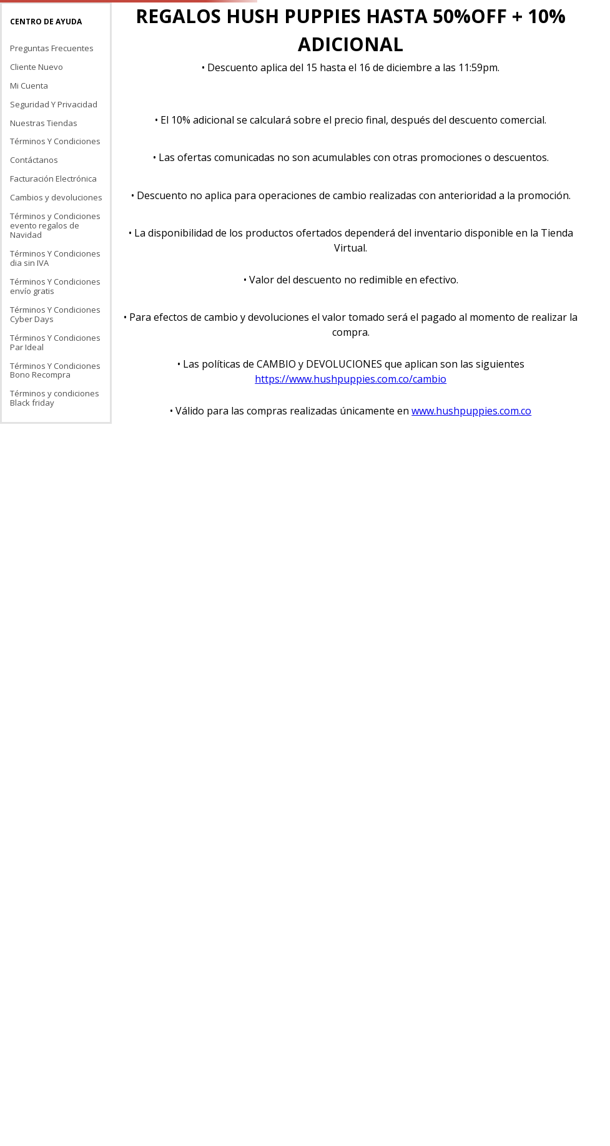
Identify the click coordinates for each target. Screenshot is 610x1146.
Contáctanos (34, 159)
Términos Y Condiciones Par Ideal (55, 342)
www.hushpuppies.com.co (471, 411)
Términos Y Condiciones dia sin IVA (55, 258)
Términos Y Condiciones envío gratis (55, 286)
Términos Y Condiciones (55, 141)
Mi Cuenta (29, 85)
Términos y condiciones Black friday (54, 398)
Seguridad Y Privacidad (53, 104)
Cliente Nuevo (36, 66)
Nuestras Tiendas (43, 123)
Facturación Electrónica (53, 178)
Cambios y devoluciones (56, 197)
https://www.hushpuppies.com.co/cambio (350, 379)
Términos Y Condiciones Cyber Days (55, 314)
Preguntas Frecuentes (52, 48)
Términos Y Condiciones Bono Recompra (55, 370)
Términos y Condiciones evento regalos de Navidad (55, 225)
